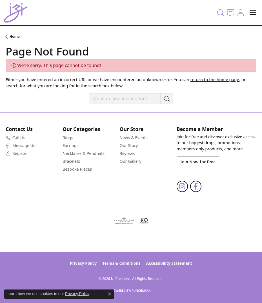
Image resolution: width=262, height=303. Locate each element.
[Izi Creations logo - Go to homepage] (15, 12)
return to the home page (214, 79)
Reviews (127, 153)
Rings (68, 137)
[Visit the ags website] (124, 221)
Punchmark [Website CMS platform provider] (141, 291)
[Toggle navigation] (253, 13)
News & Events (133, 137)
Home (15, 36)
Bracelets (71, 161)
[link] (230, 12)
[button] (220, 12)
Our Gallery (130, 161)
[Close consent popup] (109, 294)
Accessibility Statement (169, 263)
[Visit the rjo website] (144, 221)
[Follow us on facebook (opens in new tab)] (195, 186)
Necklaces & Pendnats (84, 153)
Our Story (128, 145)
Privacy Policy (83, 263)
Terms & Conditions (121, 263)
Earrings (70, 145)
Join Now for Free (198, 162)
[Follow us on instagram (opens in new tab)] (182, 186)
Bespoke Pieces (77, 169)
